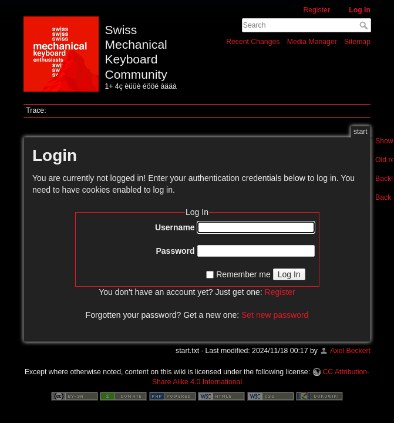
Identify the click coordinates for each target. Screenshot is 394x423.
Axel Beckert (350, 351)
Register (316, 10)
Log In (360, 10)
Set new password (274, 315)
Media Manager (312, 42)
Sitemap (357, 42)
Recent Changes (252, 42)
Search (365, 25)
